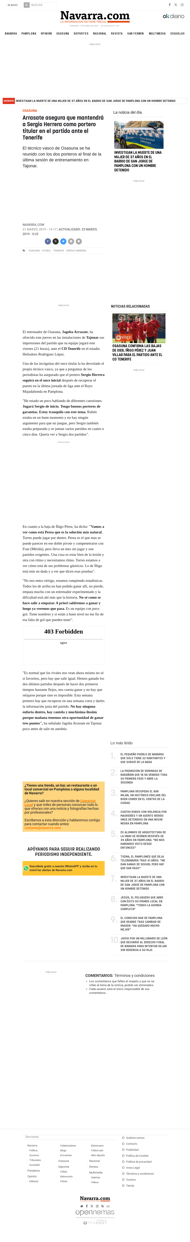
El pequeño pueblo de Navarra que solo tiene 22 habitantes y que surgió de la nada (142, 758)
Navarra (11, 33)
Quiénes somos (135, 1138)
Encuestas (66, 1155)
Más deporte (98, 1155)
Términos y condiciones (134, 975)
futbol (46, 250)
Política (33, 1150)
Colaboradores (68, 1145)
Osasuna (62, 33)
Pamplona (28, 33)
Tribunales (35, 1160)
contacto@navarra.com (43, 828)
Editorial (33, 1181)
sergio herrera (76, 250)
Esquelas (177, 33)
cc (108, 1206)
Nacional (100, 33)
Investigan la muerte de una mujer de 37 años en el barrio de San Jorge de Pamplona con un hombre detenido (96, 101)
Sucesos (34, 1155)
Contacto (131, 1144)
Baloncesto (66, 1176)
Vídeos (95, 1182)
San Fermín (135, 33)
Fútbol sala (97, 1150)
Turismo (131, 1179)
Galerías (95, 1177)
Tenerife (58, 250)
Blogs (63, 1150)
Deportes (81, 33)
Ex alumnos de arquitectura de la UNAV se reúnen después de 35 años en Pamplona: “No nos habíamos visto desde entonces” (143, 840)
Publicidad (132, 1149)
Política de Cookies (137, 1155)
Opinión (46, 33)
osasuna (34, 250)
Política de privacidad (139, 1161)
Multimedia (157, 33)
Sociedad (34, 1164)
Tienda (130, 1185)
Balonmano (97, 1145)
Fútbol (63, 1171)
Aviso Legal (133, 1167)
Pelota (63, 1181)
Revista (117, 33)
